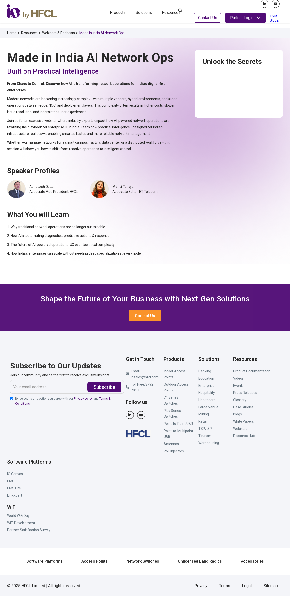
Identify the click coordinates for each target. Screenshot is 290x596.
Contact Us (207, 17)
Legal (247, 585)
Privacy (200, 585)
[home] (51, 11)
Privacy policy (83, 398)
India (273, 15)
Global (274, 20)
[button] (118, 12)
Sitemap (271, 585)
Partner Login (241, 17)
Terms (224, 585)
